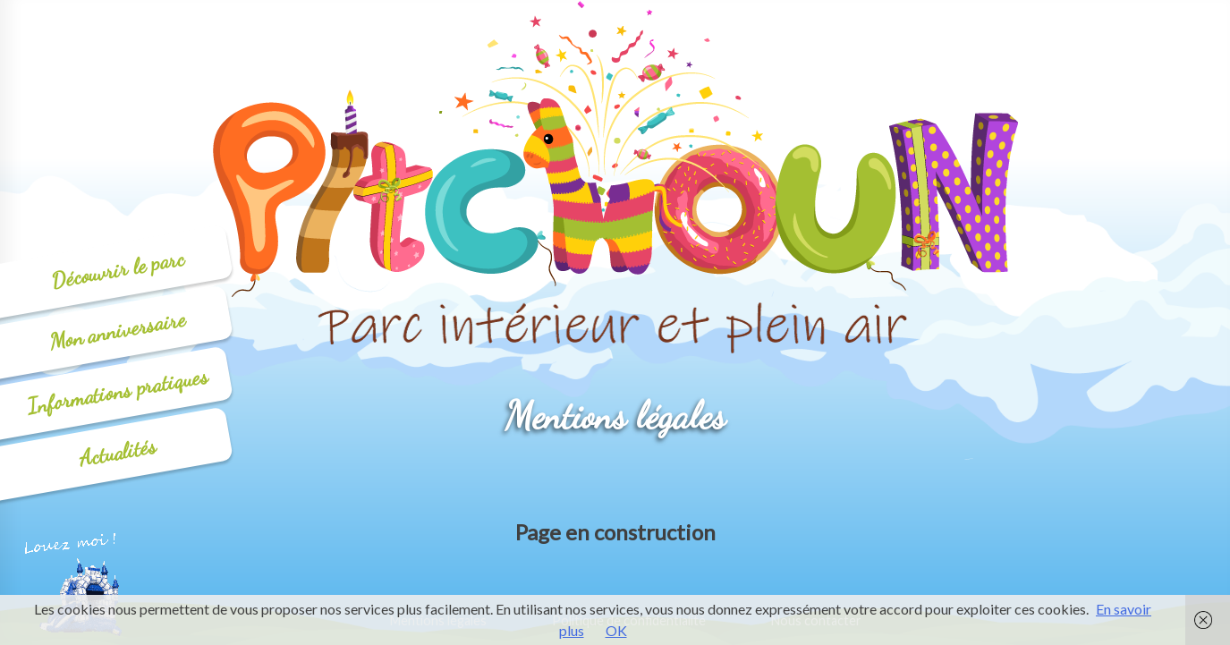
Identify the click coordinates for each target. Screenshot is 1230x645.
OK (616, 630)
